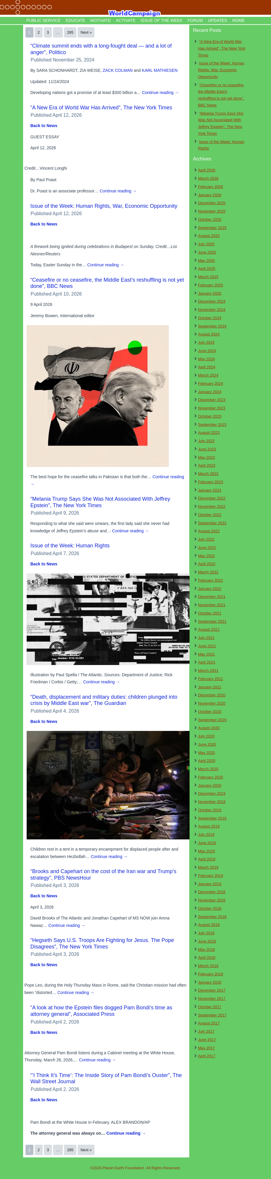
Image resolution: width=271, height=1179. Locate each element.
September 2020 (212, 720)
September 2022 (212, 523)
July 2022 (206, 539)
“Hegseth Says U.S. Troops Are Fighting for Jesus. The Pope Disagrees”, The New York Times (102, 943)
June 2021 (207, 646)
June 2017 (207, 1039)
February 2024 (210, 383)
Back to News (44, 125)
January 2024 (210, 392)
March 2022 (208, 572)
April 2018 (207, 957)
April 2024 (207, 367)
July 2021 (206, 637)
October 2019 (210, 810)
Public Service (43, 20)
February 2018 (210, 974)
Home (238, 20)
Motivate (100, 20)
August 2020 (209, 728)
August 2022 (209, 531)
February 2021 (210, 679)
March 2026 (208, 178)
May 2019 (206, 851)
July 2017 (206, 1031)
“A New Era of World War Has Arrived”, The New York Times (101, 108)
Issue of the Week (161, 20)
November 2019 (212, 801)
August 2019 (209, 826)
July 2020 (206, 736)
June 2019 (207, 843)
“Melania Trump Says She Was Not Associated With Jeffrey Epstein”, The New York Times (100, 502)
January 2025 (210, 293)
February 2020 (210, 777)
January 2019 (210, 884)
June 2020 (207, 744)
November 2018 (212, 900)
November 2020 (212, 703)
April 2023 (207, 465)
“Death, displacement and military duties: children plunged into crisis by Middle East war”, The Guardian (104, 700)
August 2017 (209, 1023)
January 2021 (210, 687)
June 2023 (207, 449)
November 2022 (212, 506)
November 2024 (212, 309)
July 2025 (206, 244)
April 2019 (207, 859)
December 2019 (212, 793)
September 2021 (212, 621)
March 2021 (208, 670)
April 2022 (207, 564)
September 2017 (212, 1015)
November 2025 (212, 211)
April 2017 (207, 1056)
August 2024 (209, 334)
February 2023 (210, 482)
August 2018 (209, 924)
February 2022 (210, 580)
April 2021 (207, 662)
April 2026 (207, 170)
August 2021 (209, 629)
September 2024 (212, 326)
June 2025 (207, 252)
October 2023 (210, 416)
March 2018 (208, 966)
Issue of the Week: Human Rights (70, 546)
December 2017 (212, 990)
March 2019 (208, 867)
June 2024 (207, 350)
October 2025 (210, 219)
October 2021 (210, 613)
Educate (75, 20)
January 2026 (210, 195)
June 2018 (207, 941)
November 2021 (212, 605)
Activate (125, 20)
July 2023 (206, 441)
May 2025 (206, 260)
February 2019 (210, 875)
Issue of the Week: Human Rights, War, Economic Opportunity (104, 206)
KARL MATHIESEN (160, 70)
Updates (217, 20)
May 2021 (206, 654)
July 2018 (206, 933)
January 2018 (210, 982)
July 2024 (206, 342)
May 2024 (206, 359)
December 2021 (212, 596)
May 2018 (206, 949)
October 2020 (210, 711)
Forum (195, 20)
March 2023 (208, 473)
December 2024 (212, 301)
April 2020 (207, 760)
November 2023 (212, 408)
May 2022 (206, 556)
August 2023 (209, 432)
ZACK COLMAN (118, 70)
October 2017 (210, 1007)
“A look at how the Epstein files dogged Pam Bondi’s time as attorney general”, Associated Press (101, 1011)
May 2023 (206, 457)
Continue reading (160, 92)
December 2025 (212, 203)
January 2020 (210, 785)
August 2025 (209, 235)
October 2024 (210, 318)
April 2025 (207, 268)
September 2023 (212, 424)
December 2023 (212, 400)
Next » (86, 32)
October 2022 (210, 515)
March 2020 (208, 769)
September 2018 (212, 916)
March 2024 (208, 375)
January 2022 (210, 588)
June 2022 (207, 547)
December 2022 (212, 498)
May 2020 (206, 752)
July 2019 (206, 834)
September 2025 (212, 228)
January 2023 (210, 490)
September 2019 (212, 818)
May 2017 (206, 1048)
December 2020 (212, 695)
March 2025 (208, 277)
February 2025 (210, 285)
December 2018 (212, 892)
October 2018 (210, 908)
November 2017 (212, 998)
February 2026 (210, 186)
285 (70, 32)
